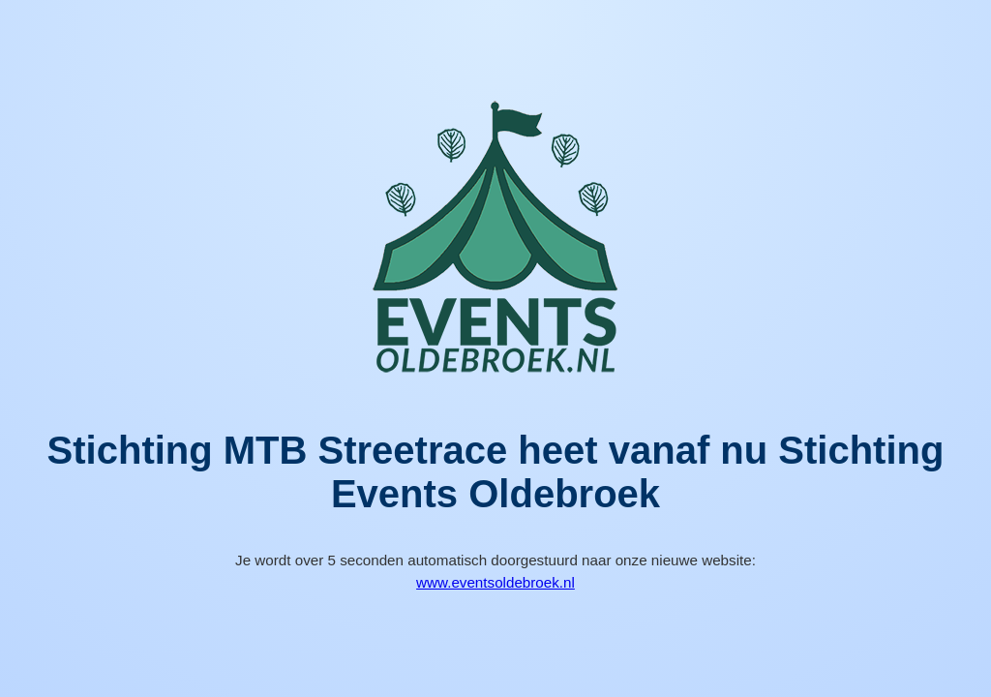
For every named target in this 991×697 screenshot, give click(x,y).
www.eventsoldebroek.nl (495, 582)
